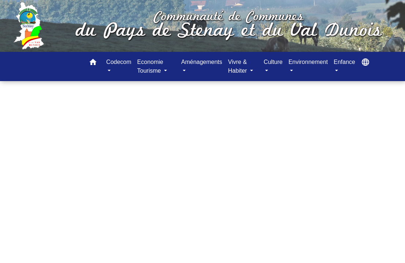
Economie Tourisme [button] (150, 66)
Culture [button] (273, 62)
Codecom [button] (118, 62)
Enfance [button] (344, 62)
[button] (93, 63)
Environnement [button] (308, 62)
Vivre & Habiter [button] (238, 66)
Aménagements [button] (201, 62)
